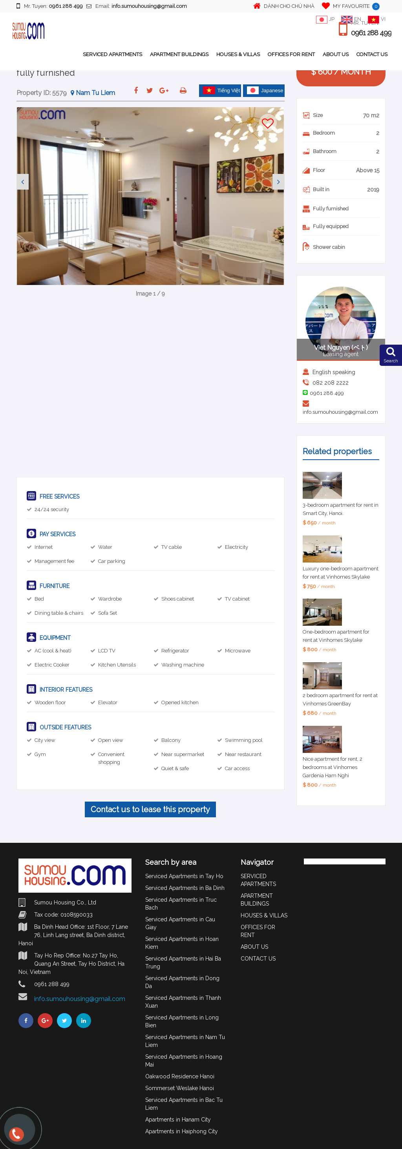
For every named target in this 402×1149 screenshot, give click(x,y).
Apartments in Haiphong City (181, 1131)
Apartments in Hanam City (178, 1119)
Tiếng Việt (221, 90)
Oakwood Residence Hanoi (179, 1076)
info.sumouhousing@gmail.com (340, 412)
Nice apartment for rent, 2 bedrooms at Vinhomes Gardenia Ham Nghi (332, 767)
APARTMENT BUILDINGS (179, 54)
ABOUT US (336, 54)
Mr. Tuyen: (49, 6)
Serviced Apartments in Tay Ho (184, 876)
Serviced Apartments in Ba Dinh (185, 888)
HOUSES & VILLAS (238, 54)
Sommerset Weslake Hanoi (179, 1088)
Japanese (265, 90)
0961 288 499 (371, 33)
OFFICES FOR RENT (291, 54)
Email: (136, 6)
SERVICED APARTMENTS (112, 54)
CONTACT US (371, 54)
